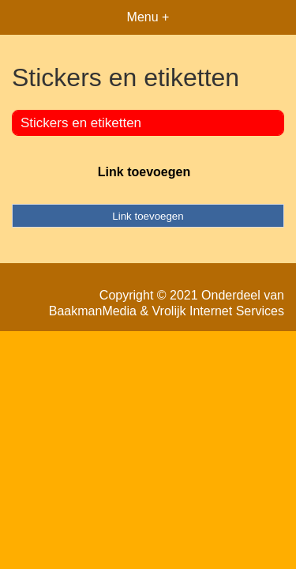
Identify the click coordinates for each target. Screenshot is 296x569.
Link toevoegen (144, 172)
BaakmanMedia (93, 311)
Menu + (148, 17)
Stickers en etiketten (81, 122)
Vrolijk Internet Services (218, 311)
